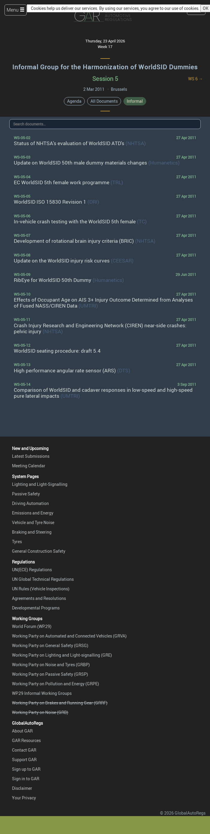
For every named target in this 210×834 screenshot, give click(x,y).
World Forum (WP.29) (32, 626)
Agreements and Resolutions (39, 598)
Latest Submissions (30, 456)
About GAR (22, 731)
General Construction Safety (38, 551)
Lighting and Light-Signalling (39, 484)
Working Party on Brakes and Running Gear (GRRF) (60, 703)
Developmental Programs (36, 608)
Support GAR (24, 759)
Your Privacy (24, 798)
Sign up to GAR (26, 769)
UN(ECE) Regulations (32, 569)
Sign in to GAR (25, 778)
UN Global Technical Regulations (43, 579)
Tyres (17, 541)
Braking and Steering (32, 532)
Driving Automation (30, 503)
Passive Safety (26, 494)
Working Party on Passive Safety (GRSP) (50, 674)
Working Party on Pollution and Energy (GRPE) (55, 683)
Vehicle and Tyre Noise (33, 522)
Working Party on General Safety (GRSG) (50, 645)
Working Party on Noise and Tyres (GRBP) (51, 664)
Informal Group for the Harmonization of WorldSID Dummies (105, 67)
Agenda (74, 101)
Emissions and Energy (32, 513)
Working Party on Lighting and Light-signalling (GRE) (62, 655)
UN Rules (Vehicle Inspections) (41, 589)
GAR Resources (26, 740)
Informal (135, 101)
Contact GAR (24, 750)
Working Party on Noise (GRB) (40, 712)
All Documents (104, 101)
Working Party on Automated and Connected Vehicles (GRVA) (69, 636)
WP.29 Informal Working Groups (42, 693)
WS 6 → (195, 79)
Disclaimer (22, 788)
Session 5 (105, 79)
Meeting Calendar (28, 466)
